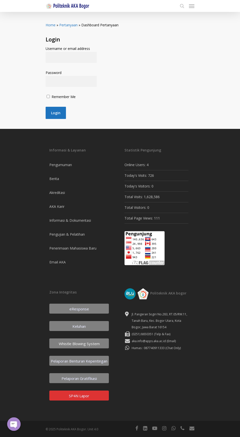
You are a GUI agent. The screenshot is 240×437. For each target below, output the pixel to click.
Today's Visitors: (137, 186)
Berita (54, 178)
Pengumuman (60, 164)
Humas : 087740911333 (148, 348)
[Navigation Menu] (191, 5)
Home (51, 25)
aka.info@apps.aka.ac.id (149, 341)
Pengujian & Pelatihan (67, 234)
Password (53, 72)
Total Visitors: (135, 207)
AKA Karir (56, 206)
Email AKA (57, 262)
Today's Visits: (136, 175)
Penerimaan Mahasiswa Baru (72, 248)
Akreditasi (57, 192)
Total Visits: (134, 196)
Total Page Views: (139, 218)
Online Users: (135, 164)
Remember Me (61, 96)
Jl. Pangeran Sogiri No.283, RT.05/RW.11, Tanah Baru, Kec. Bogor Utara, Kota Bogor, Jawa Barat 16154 (159, 320)
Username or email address (68, 48)
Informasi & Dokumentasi (70, 220)
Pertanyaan (68, 25)
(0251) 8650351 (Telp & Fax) (151, 334)
